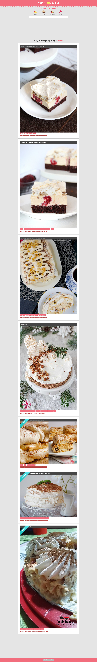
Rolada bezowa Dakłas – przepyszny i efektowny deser (33, 238)
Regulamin (46, 659)
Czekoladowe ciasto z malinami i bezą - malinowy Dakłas (33, 46)
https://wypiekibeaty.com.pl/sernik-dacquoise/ (36, 413)
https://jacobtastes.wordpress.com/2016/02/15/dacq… (37, 631)
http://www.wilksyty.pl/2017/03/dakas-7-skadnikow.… (37, 466)
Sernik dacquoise (24, 324)
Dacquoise (32, 526)
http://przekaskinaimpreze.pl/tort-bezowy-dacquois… (37, 520)
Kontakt (51, 659)
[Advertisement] (48, 28)
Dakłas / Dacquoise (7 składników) (37, 420)
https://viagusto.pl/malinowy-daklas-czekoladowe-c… (37, 135)
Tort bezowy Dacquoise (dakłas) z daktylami (40, 473)
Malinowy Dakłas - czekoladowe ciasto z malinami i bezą (33, 142)
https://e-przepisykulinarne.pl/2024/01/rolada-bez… (37, 317)
